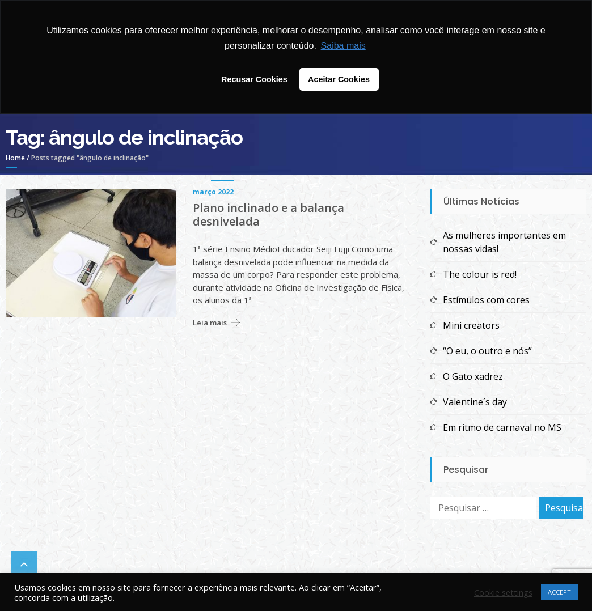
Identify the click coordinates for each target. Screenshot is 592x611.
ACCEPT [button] (559, 592)
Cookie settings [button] (503, 592)
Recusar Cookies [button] (254, 79)
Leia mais (210, 322)
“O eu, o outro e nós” (487, 351)
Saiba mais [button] (343, 45)
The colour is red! (480, 274)
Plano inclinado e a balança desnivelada (268, 214)
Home (15, 158)
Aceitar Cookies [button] (339, 79)
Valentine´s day (475, 402)
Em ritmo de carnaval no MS (502, 427)
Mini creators (471, 325)
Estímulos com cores (486, 300)
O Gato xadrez (473, 376)
